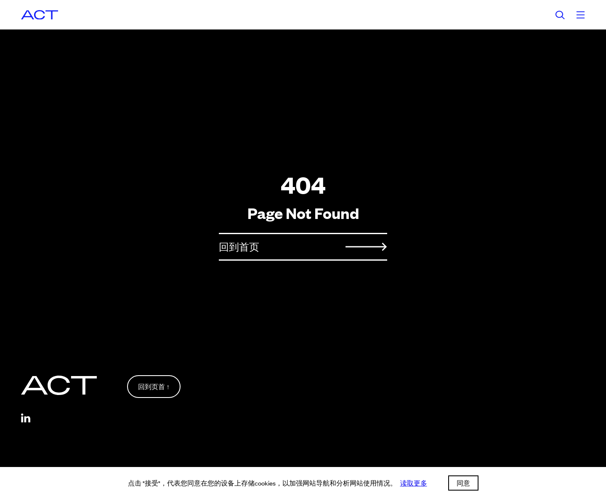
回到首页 (303, 246)
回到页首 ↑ (154, 386)
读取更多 (413, 482)
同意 (463, 482)
